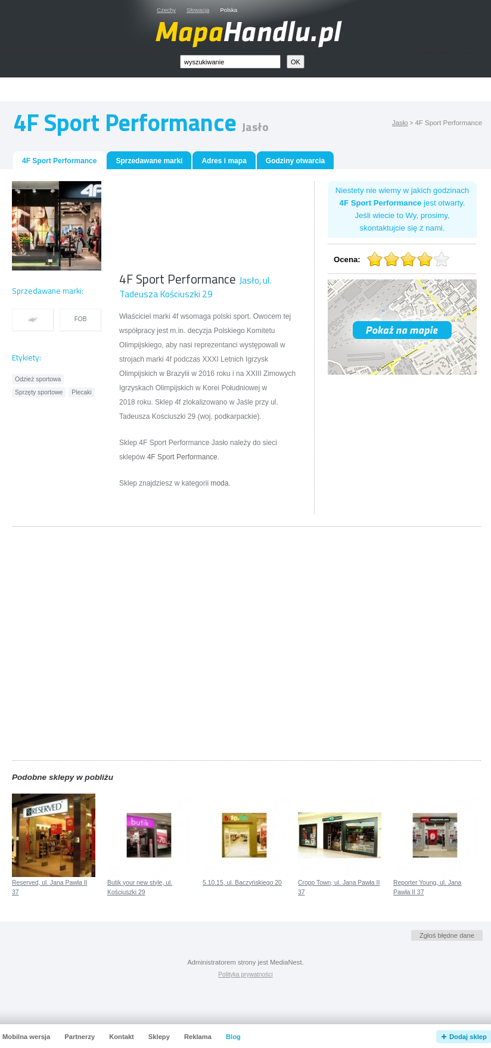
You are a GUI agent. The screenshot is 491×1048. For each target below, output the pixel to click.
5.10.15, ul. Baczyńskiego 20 (242, 882)
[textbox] (230, 62)
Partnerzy (79, 1036)
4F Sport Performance (182, 457)
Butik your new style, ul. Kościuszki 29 (139, 887)
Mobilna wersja (26, 1036)
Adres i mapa (223, 161)
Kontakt (121, 1036)
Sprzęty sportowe (39, 392)
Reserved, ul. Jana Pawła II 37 (49, 887)
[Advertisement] (169, 225)
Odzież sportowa (38, 379)
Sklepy (159, 1036)
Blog (233, 1036)
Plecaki (82, 392)
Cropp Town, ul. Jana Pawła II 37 (339, 887)
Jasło (400, 122)
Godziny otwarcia (295, 161)
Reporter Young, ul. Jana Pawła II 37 (427, 887)
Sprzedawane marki (149, 161)
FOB (80, 319)
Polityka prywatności (245, 974)
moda (219, 483)
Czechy (166, 10)
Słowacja (198, 10)
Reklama (198, 1036)
